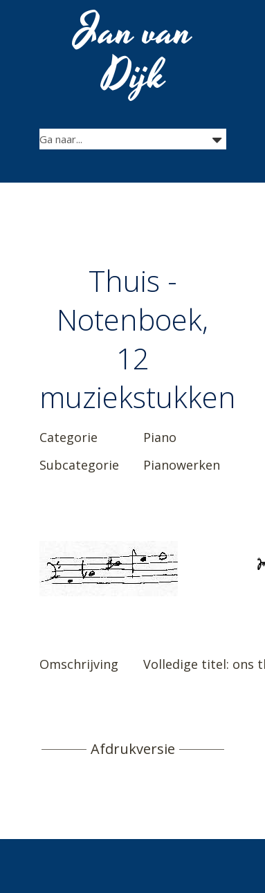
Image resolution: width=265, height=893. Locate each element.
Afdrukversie (133, 749)
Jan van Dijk (133, 54)
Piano (159, 437)
